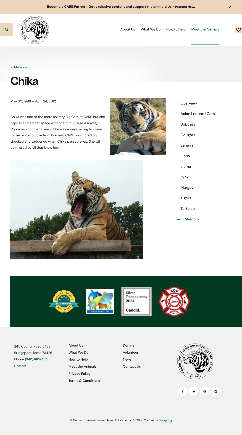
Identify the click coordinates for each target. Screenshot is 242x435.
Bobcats (188, 124)
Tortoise (188, 208)
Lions (185, 155)
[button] (230, 7)
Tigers (186, 198)
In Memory (190, 219)
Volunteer (130, 352)
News (127, 359)
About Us (100, 29)
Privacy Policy (80, 373)
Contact (20, 366)
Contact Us (132, 366)
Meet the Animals (178, 29)
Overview (189, 103)
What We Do (124, 29)
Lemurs (187, 145)
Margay (187, 187)
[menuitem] (101, 29)
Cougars (188, 134)
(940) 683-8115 (36, 360)
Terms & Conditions (84, 380)
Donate (225, 29)
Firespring (165, 420)
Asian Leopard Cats (198, 113)
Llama (186, 166)
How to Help (149, 29)
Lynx (185, 177)
